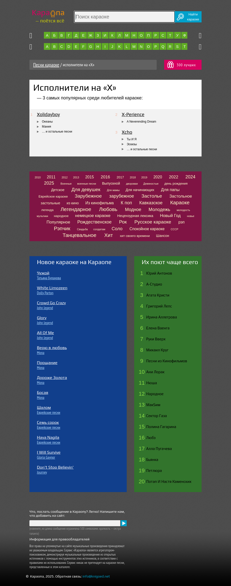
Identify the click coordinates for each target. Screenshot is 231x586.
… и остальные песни (57, 131)
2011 (51, 177)
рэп (181, 222)
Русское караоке (152, 221)
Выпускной (111, 183)
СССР (174, 229)
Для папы (170, 189)
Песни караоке (46, 65)
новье (190, 216)
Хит (108, 235)
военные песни (86, 183)
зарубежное (121, 196)
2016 (105, 177)
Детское (57, 190)
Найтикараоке (193, 16)
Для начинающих (139, 190)
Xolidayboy (48, 114)
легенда (47, 210)
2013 (76, 177)
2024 (190, 176)
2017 (120, 177)
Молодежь (159, 209)
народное (61, 216)
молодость (183, 210)
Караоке (180, 202)
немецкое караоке (93, 215)
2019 (144, 177)
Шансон (162, 236)
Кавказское (150, 202)
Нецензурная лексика (135, 216)
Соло (117, 228)
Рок (123, 221)
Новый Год (170, 215)
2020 (157, 177)
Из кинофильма (99, 203)
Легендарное (76, 209)
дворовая (132, 183)
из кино (73, 203)
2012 (65, 177)
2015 (89, 177)
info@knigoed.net (96, 576)
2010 (38, 177)
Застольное (180, 196)
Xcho (127, 132)
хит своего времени (135, 236)
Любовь (108, 209)
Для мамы (113, 190)
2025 (49, 183)
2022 (173, 177)
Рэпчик (62, 228)
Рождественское (94, 222)
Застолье (151, 196)
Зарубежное (88, 196)
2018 (133, 177)
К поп (126, 202)
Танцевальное (79, 235)
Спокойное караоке (147, 229)
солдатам (99, 229)
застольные (50, 203)
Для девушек (86, 189)
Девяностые (151, 183)
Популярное (58, 222)
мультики (42, 216)
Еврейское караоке (53, 196)
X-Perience (133, 114)
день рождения (176, 183)
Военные (66, 183)
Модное (133, 209)
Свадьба (82, 229)
